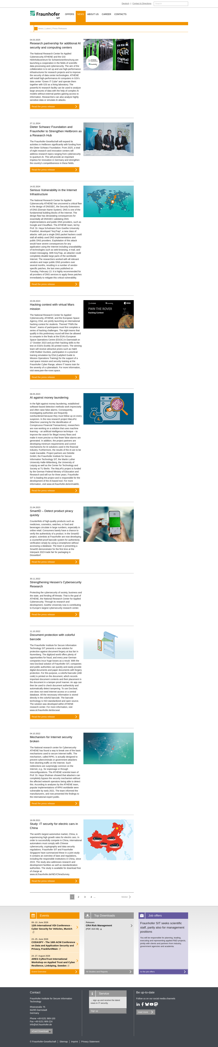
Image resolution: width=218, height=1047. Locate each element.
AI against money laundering (49, 397)
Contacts (120, 14)
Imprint (74, 1041)
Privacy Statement (90, 1041)
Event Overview (55, 972)
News (80, 14)
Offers (69, 14)
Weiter (126, 897)
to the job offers (163, 972)
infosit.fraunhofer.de (41, 1024)
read (143, 1012)
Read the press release (55, 106)
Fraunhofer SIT (36, 28)
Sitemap (63, 1041)
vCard (41, 1031)
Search (158, 3)
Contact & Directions (142, 3)
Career (106, 14)
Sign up (94, 1011)
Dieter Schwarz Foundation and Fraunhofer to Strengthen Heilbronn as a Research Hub (56, 131)
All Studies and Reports (109, 972)
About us (93, 14)
